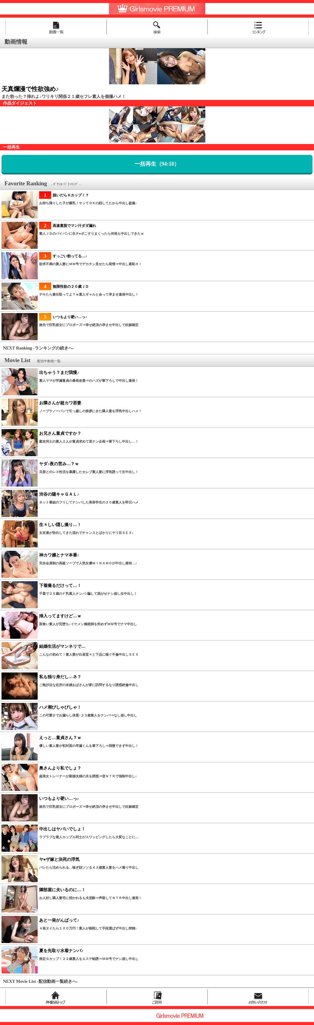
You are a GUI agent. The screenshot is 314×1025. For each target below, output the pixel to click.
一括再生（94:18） (157, 164)
